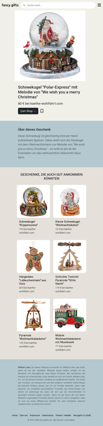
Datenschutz (48, 415)
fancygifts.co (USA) (82, 415)
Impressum (35, 415)
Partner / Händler (63, 415)
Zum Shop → (28, 111)
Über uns (24, 415)
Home (15, 415)
